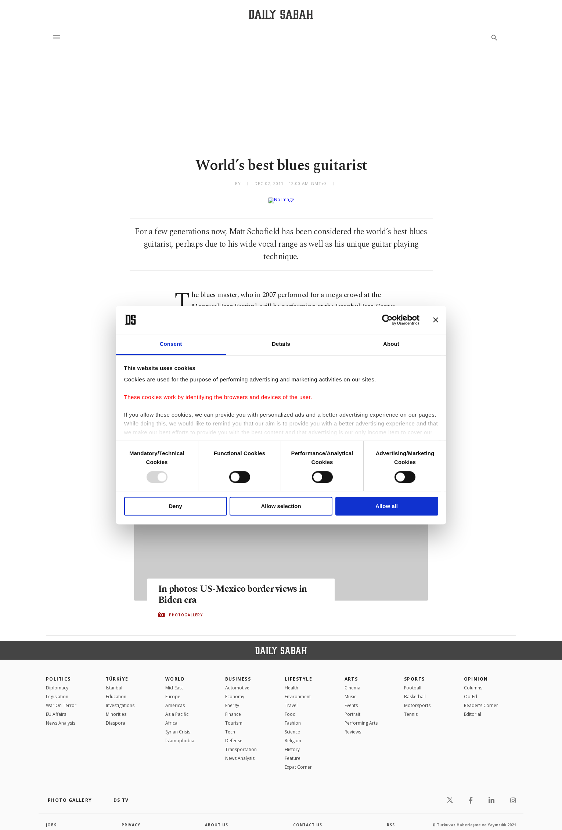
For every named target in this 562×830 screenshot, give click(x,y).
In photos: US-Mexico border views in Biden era (232, 588)
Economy (234, 691)
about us (216, 819)
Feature (292, 752)
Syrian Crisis (177, 726)
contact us (307, 819)
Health (291, 682)
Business (238, 673)
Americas (175, 699)
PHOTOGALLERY (186, 609)
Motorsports (417, 699)
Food (290, 708)
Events (351, 699)
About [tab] (391, 344)
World (175, 673)
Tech (230, 726)
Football (412, 682)
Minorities (116, 708)
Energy (232, 699)
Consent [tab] (171, 344)
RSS (391, 819)
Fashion (293, 717)
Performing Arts (361, 717)
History (292, 743)
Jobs (51, 819)
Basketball (415, 691)
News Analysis (60, 717)
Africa (171, 717)
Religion (293, 735)
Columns (473, 682)
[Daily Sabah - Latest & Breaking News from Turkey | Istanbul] (281, 14)
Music (350, 691)
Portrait (352, 708)
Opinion (476, 673)
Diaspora (115, 717)
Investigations (120, 699)
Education (116, 691)
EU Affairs (56, 708)
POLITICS (58, 673)
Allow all (386, 506)
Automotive (237, 682)
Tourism (233, 717)
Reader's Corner (481, 699)
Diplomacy (57, 682)
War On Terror (61, 699)
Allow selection (281, 506)
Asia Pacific (176, 708)
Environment (298, 691)
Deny (175, 506)
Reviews (353, 726)
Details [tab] (281, 344)
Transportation (241, 743)
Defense (233, 735)
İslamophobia (179, 735)
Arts (351, 673)
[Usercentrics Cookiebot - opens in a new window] (387, 319)
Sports (414, 673)
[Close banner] (435, 319)
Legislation (57, 691)
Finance (233, 708)
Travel (291, 699)
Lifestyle (298, 673)
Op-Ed (470, 691)
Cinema (352, 682)
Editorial (472, 708)
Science (292, 726)
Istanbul (114, 682)
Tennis (411, 708)
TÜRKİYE (117, 673)
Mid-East (174, 682)
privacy (131, 819)
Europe (172, 691)
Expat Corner (298, 761)
